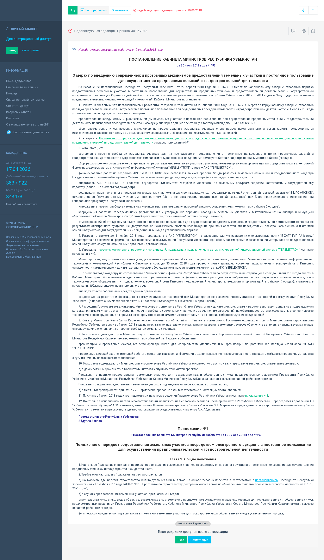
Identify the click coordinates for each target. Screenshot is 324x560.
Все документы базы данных (23, 256)
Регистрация (30, 50)
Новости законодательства (27, 132)
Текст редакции (93, 10)
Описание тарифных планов (25, 99)
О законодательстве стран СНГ (27, 124)
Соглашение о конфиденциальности (27, 241)
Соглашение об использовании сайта (28, 237)
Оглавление (120, 10)
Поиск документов (18, 81)
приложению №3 (256, 395)
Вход (12, 50)
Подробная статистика (21, 204)
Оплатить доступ (18, 105)
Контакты (12, 118)
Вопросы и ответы (18, 112)
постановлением (266, 480)
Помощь (12, 93)
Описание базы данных (22, 87)
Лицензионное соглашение (22, 245)
